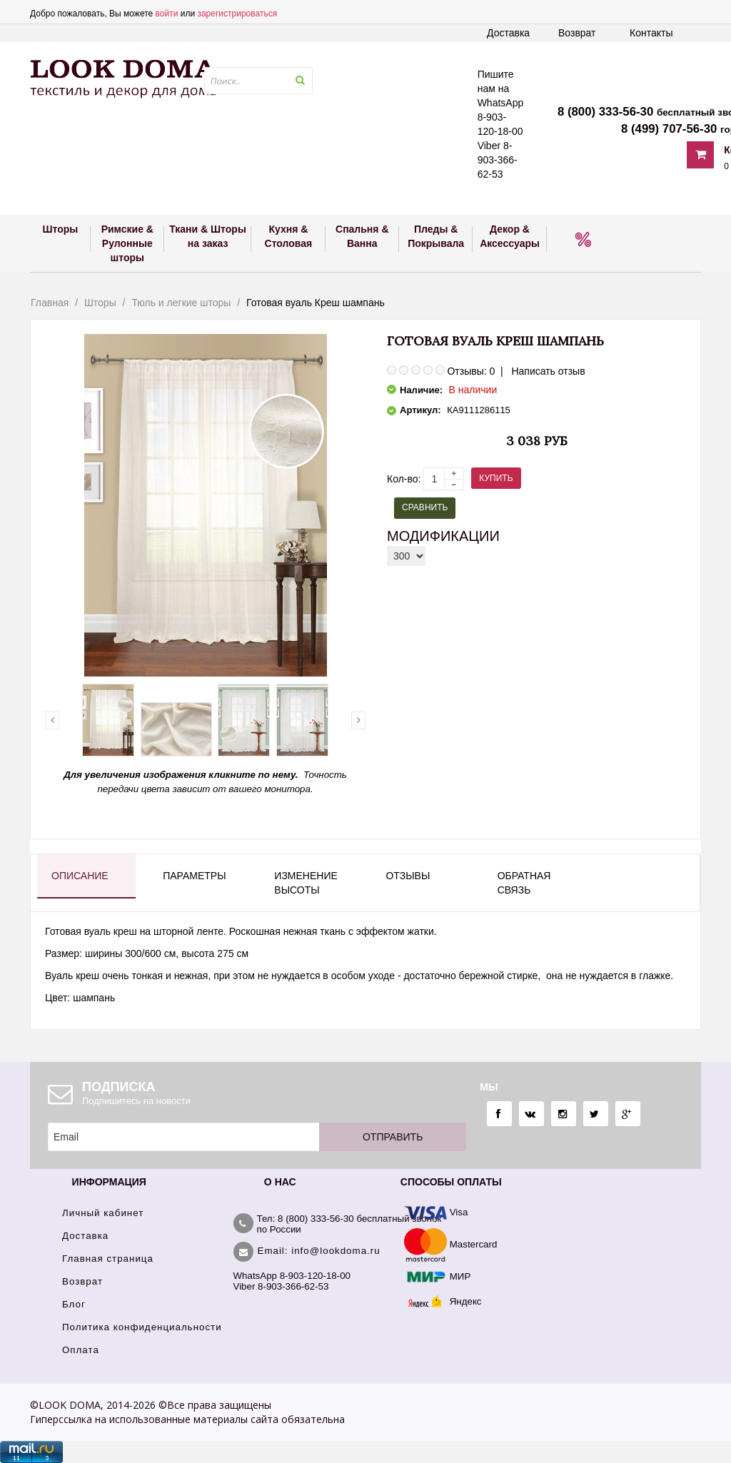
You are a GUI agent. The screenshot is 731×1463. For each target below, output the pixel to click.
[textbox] (258, 80)
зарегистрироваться (237, 14)
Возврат (577, 33)
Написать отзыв (548, 371)
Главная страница (107, 1258)
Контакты (651, 33)
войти (167, 14)
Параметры (194, 875)
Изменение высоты (305, 883)
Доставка (508, 33)
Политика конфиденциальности (142, 1327)
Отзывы (407, 875)
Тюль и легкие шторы (181, 302)
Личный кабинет (102, 1213)
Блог (74, 1304)
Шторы (100, 302)
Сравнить (425, 507)
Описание (80, 875)
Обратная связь (524, 883)
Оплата (80, 1350)
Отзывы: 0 (471, 371)
